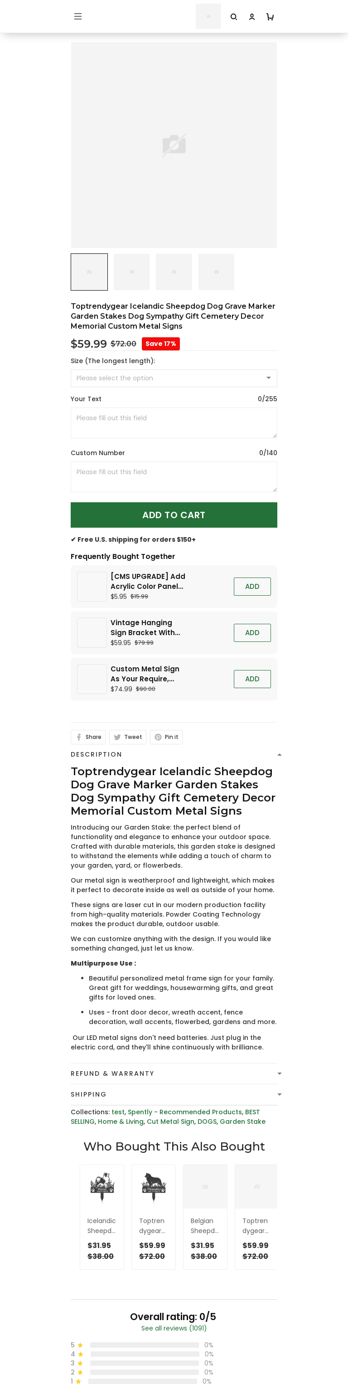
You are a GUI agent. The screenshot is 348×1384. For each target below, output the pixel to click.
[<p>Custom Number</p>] (174, 476)
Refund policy (93, 1375)
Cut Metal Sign (170, 956)
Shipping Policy (95, 1361)
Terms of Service (98, 1347)
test (118, 947)
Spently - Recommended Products (185, 947)
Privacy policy (93, 1333)
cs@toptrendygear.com (120, 1232)
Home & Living (121, 956)
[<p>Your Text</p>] (174, 423)
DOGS (207, 956)
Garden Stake (243, 956)
